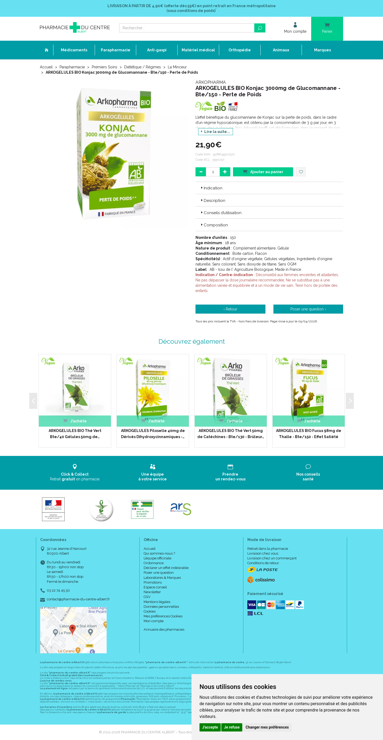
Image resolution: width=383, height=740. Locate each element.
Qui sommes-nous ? (159, 553)
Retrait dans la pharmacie (267, 549)
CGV (147, 597)
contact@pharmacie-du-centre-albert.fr (78, 599)
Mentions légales (157, 602)
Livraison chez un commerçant (272, 558)
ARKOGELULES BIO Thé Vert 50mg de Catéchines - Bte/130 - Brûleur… (230, 434)
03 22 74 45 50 (58, 590)
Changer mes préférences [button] (267, 727)
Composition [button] (214, 225)
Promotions (153, 582)
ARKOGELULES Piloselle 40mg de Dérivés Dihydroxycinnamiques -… (153, 434)
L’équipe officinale (157, 558)
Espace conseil (155, 587)
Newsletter (152, 592)
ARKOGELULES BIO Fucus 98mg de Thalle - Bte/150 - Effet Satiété (308, 434)
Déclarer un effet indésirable (166, 568)
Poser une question (159, 573)
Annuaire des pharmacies (164, 629)
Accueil (46, 67)
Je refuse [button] (232, 727)
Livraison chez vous (262, 553)
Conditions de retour (263, 563)
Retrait (75, 472)
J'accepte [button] (210, 727)
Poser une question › (308, 309)
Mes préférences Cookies (163, 616)
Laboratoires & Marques (162, 578)
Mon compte (154, 621)
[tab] (269, 188)
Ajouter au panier (263, 171)
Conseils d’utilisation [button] (221, 212)
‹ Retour (230, 309)
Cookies (150, 611)
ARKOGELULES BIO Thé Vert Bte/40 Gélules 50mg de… (75, 434)
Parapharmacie (72, 67)
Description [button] (212, 200)
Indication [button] (211, 188)
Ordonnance (154, 563)
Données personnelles (161, 607)
